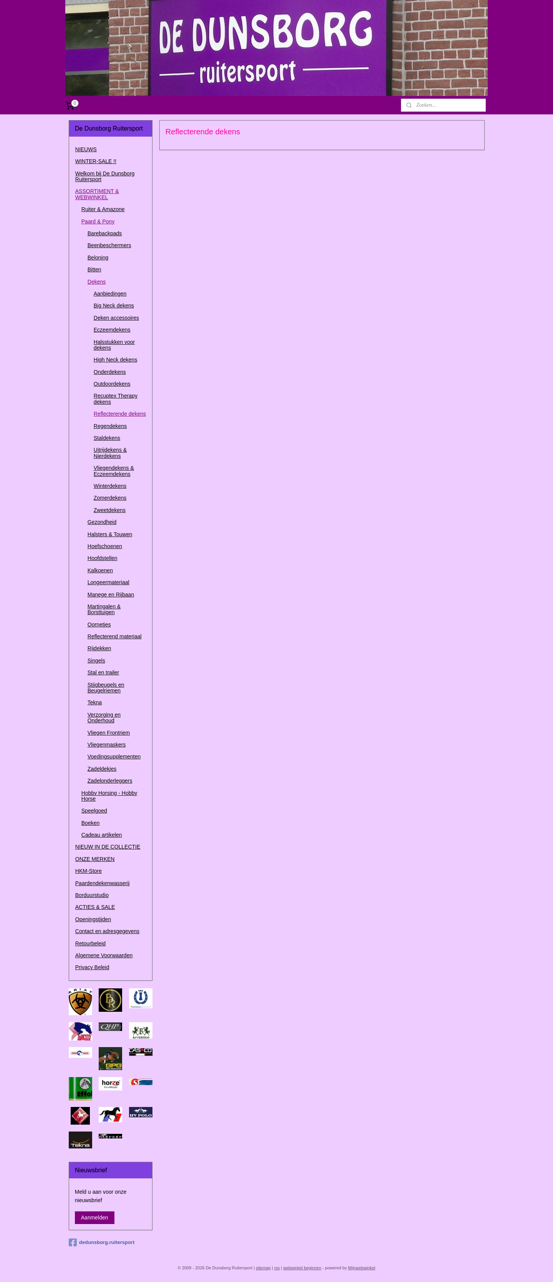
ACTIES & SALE (95, 907)
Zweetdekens (110, 510)
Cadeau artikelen (101, 835)
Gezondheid (102, 522)
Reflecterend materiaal (115, 636)
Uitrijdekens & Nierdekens (110, 453)
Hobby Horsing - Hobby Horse (109, 796)
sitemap (263, 1267)
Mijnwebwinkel (361, 1267)
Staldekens (107, 438)
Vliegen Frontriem (109, 733)
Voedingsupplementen (114, 756)
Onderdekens (110, 372)
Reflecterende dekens (120, 414)
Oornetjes (99, 624)
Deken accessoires (116, 318)
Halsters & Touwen (110, 534)
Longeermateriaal (108, 582)
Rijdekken (99, 648)
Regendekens (110, 426)
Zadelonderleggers (110, 781)
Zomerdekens (110, 498)
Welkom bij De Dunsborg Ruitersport (105, 176)
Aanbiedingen (110, 294)
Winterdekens (110, 486)
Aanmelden (94, 1217)
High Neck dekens (115, 360)
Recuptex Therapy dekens (115, 399)
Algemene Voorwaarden (103, 955)
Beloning (98, 257)
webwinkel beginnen (302, 1267)
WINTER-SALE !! (95, 161)
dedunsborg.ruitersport (101, 1242)
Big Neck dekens (114, 305)
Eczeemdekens (112, 330)
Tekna (95, 702)
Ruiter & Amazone (103, 209)
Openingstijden (93, 919)
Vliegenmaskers (107, 745)
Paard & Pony (97, 221)
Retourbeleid (90, 943)
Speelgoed (94, 811)
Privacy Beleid (92, 967)
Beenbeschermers (109, 245)
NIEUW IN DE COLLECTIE (108, 847)
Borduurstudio (92, 895)
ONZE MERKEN (95, 859)
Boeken (90, 823)
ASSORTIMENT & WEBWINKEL (97, 194)
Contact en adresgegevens (107, 931)
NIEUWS (86, 149)
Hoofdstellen (103, 558)
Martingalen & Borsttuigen (104, 609)
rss (277, 1267)
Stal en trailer (103, 672)
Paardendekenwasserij (102, 883)
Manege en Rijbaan (111, 594)
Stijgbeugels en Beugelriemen (106, 688)
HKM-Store (88, 871)
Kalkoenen (100, 570)
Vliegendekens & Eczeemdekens (114, 471)
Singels (96, 661)
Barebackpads (105, 233)
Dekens (97, 282)
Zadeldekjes (102, 769)
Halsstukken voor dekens (114, 345)
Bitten (94, 269)
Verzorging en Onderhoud (104, 718)
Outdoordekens (112, 384)
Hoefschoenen (105, 546)
